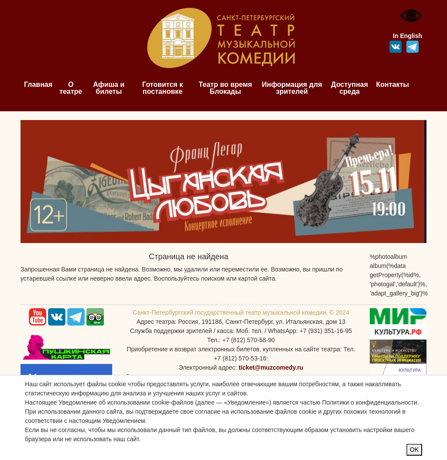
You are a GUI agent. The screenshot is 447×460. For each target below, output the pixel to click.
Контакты (392, 84)
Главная (38, 84)
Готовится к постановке (162, 88)
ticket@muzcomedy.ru (271, 367)
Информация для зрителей (292, 88)
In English (407, 35)
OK (414, 449)
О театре (70, 88)
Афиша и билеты (108, 88)
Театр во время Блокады (225, 88)
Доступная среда (349, 88)
